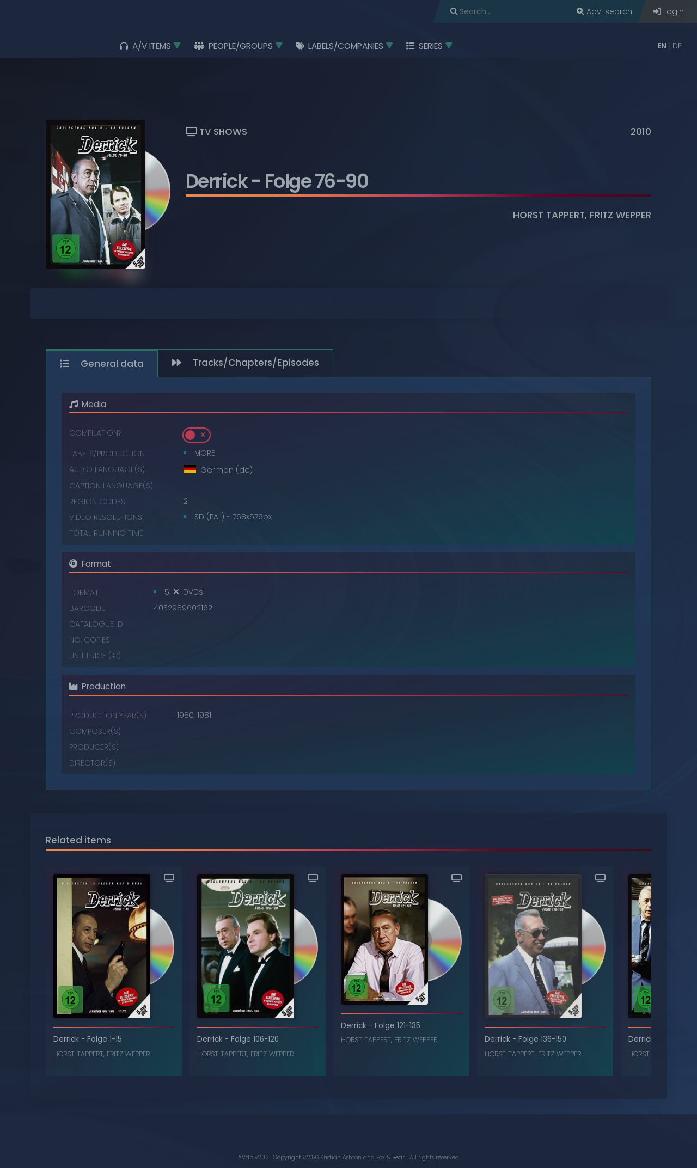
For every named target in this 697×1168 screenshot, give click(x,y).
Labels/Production (107, 453)
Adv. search (604, 11)
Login (668, 11)
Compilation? (95, 433)
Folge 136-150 (542, 1039)
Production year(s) (107, 715)
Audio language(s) (107, 469)
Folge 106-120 (255, 1039)
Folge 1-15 (104, 1039)
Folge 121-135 (397, 1025)
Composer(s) (95, 731)
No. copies (89, 639)
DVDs (193, 591)
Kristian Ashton (341, 1157)
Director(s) (92, 763)
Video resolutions (105, 517)
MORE (204, 453)
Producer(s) (94, 747)
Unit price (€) (95, 655)
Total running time (106, 533)
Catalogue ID (96, 624)
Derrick (217, 181)
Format (84, 592)
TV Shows (216, 131)
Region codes (97, 501)
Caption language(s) (111, 485)
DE (677, 45)
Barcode (87, 608)
